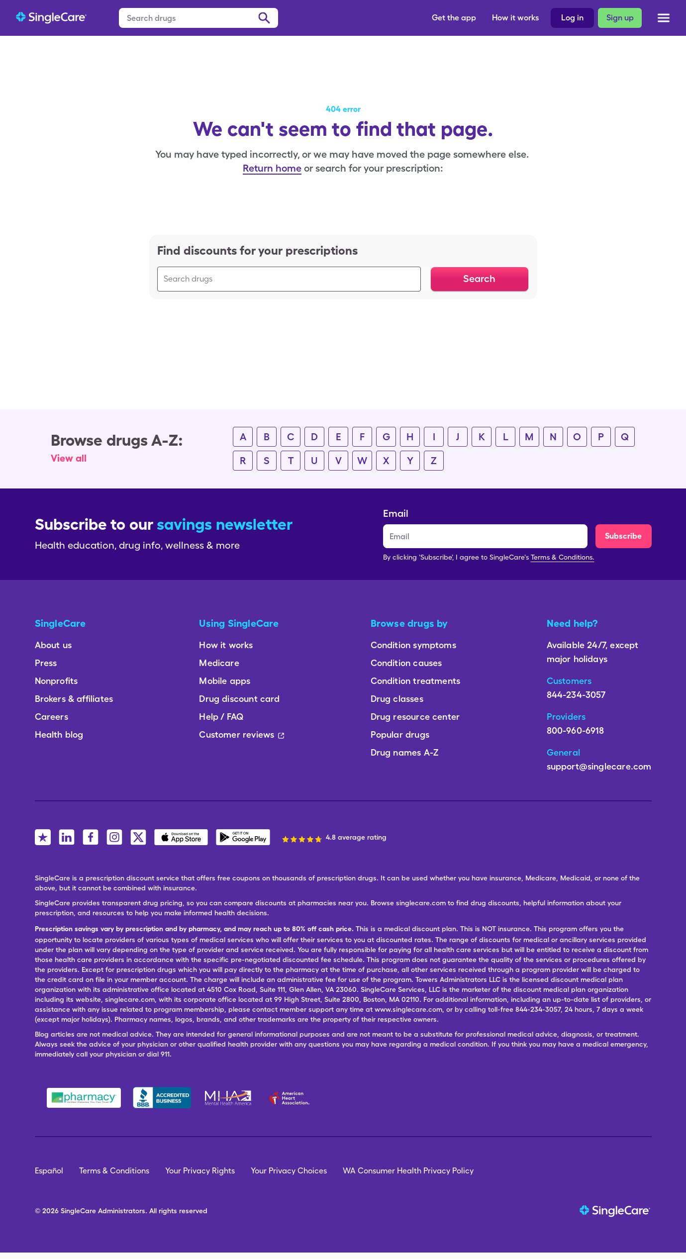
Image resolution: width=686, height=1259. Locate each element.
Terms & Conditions (114, 1170)
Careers (51, 716)
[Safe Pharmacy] (84, 1098)
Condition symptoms (413, 645)
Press (46, 663)
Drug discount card (239, 698)
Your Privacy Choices (289, 1170)
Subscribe (623, 536)
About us (53, 645)
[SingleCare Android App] (243, 837)
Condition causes (406, 663)
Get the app (454, 17)
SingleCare (78, 1211)
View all (69, 458)
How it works (515, 17)
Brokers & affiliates (74, 698)
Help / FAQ (221, 716)
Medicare (219, 663)
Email (395, 513)
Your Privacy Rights (200, 1170)
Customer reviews (241, 734)
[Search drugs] (198, 18)
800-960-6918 (575, 730)
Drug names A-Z (405, 752)
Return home (272, 168)
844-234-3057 (576, 694)
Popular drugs (400, 734)
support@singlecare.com (599, 766)
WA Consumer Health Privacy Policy (408, 1170)
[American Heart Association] (292, 1098)
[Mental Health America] (229, 1098)
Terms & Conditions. (562, 557)
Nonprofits (56, 681)
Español (49, 1170)
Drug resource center (415, 716)
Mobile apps (224, 681)
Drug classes (397, 698)
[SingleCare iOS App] (181, 837)
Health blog (59, 734)
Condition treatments (416, 681)
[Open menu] (663, 19)
